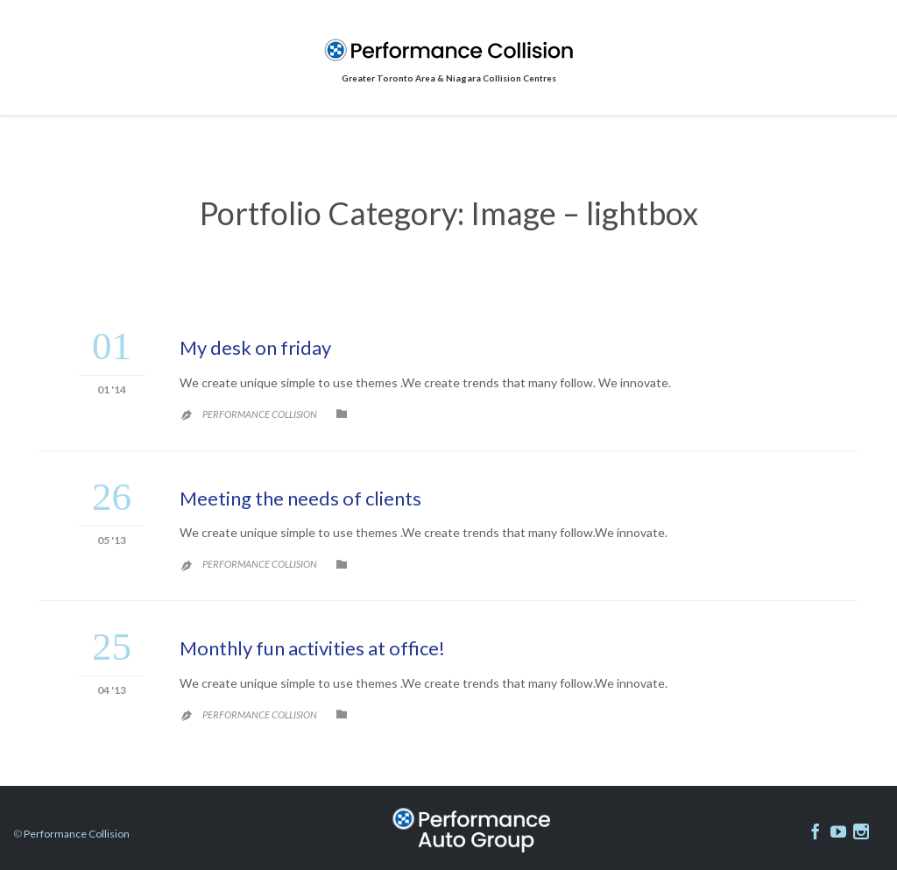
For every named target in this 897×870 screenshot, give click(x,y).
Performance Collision (259, 414)
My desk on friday (255, 347)
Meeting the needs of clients (300, 498)
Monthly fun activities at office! (312, 648)
